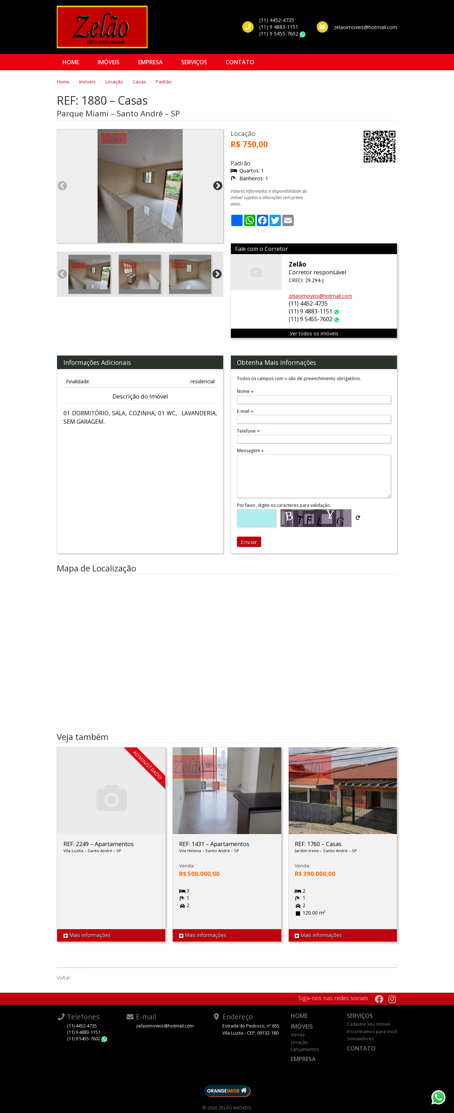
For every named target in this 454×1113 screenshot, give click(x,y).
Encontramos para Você (372, 1031)
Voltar (63, 977)
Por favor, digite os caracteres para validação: (284, 505)
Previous (62, 186)
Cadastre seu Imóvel (368, 1024)
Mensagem (250, 451)
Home (70, 62)
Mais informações (87, 935)
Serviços (194, 62)
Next (217, 186)
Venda (298, 1034)
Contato (240, 62)
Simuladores (360, 1038)
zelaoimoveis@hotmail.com (320, 295)
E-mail (245, 411)
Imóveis (109, 62)
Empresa (150, 62)
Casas (140, 81)
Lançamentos (305, 1049)
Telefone (248, 431)
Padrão (164, 81)
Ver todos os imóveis (314, 333)
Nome (245, 391)
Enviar (249, 541)
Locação (114, 81)
